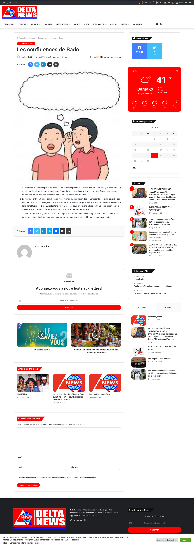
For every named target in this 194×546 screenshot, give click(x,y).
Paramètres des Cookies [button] (166, 540)
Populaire (141, 307)
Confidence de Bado (34, 38)
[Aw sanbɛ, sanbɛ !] (139, 321)
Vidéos (124, 24)
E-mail (20, 466)
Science (113, 24)
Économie (48, 24)
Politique (23, 24)
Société (34, 24)
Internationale (63, 24)
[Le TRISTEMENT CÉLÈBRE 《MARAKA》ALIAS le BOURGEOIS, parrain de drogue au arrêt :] (139, 193)
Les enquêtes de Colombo (160, 359)
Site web (74, 466)
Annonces (137, 24)
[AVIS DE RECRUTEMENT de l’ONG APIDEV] (139, 211)
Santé (77, 24)
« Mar (134, 168)
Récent (168, 307)
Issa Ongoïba (26, 57)
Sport (86, 24)
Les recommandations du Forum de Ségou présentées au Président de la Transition (162, 222)
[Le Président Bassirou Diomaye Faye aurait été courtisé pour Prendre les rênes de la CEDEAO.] (69, 382)
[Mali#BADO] (33, 382)
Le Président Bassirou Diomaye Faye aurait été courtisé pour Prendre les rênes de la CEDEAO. (68, 396)
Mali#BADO (22, 393)
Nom (19, 456)
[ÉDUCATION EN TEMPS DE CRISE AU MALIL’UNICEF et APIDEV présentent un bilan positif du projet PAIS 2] (139, 249)
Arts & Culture (100, 24)
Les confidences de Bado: (100, 393)
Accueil (21, 38)
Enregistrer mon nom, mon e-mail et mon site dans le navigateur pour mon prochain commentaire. (57, 476)
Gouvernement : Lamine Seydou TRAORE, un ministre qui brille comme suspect (162, 234)
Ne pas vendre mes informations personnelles (23, 543)
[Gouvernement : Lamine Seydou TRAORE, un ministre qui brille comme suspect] (139, 236)
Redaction (9, 24)
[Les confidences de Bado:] (105, 382)
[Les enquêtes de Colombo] (139, 363)
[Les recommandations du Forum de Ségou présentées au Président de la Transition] (139, 223)
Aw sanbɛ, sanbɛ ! (156, 317)
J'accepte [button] (185, 540)
